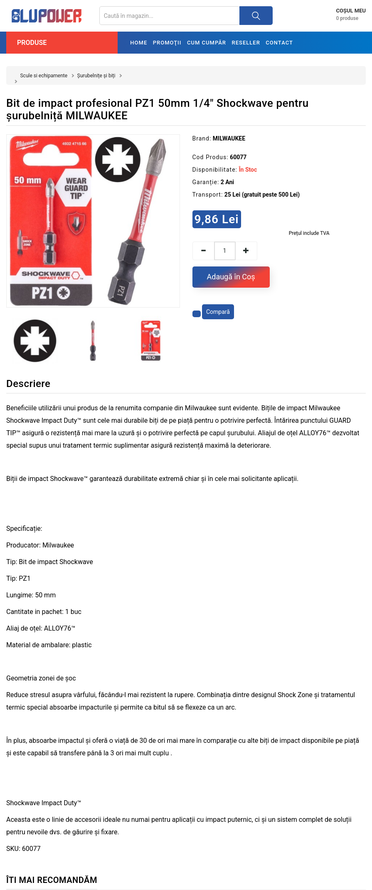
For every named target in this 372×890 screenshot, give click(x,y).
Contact (279, 42)
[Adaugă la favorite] (196, 314)
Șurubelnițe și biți (96, 76)
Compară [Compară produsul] (218, 311)
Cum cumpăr (206, 42)
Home (138, 42)
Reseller (246, 42)
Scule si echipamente (43, 76)
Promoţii (167, 42)
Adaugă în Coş (231, 276)
